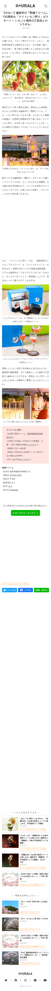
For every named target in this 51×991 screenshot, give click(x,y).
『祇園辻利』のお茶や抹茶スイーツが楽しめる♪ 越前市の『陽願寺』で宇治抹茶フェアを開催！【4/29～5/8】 (34, 865)
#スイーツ (5, 590)
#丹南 (26, 590)
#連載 (35, 891)
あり (10, 493)
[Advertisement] (25, 233)
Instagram (14, 496)
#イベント (20, 590)
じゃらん (31, 451)
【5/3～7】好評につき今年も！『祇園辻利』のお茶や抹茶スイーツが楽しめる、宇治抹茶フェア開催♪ (34, 827)
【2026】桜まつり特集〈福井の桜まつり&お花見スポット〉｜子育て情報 (34, 882)
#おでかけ (13, 590)
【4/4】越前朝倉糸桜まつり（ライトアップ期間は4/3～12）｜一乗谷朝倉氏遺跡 (34, 961)
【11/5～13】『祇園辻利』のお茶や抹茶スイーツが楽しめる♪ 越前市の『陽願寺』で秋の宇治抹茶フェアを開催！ (34, 845)
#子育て (22, 891)
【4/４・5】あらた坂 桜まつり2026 (34, 925)
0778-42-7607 (15, 482)
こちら (24, 466)
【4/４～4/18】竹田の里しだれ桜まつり (34, 909)
